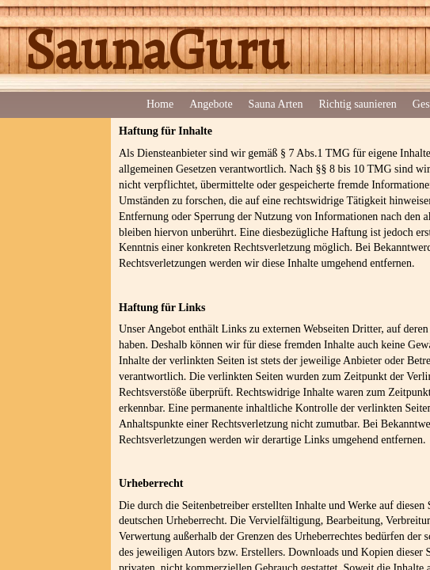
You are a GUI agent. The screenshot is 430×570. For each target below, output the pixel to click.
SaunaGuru (156, 50)
